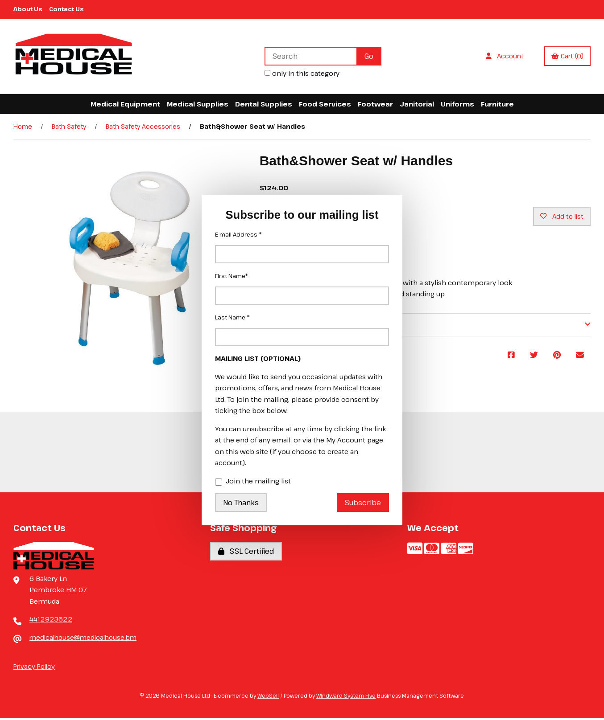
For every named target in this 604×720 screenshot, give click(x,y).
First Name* (231, 276)
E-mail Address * (238, 234)
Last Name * (232, 317)
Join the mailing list (253, 481)
